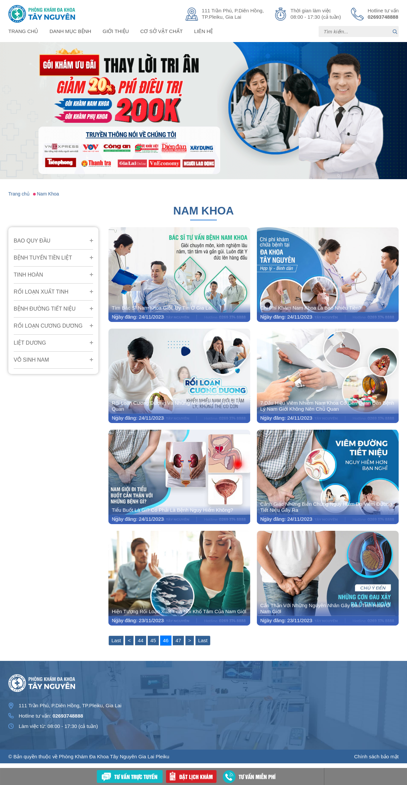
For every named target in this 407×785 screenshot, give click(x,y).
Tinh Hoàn (28, 275)
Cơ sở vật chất (161, 31)
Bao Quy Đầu (32, 241)
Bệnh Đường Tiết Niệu (45, 309)
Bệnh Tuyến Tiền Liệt (43, 258)
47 (178, 640)
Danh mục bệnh (70, 31)
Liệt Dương (30, 343)
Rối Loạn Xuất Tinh (41, 292)
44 (140, 640)
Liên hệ (203, 31)
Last (116, 640)
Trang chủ (23, 31)
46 (166, 640)
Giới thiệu (116, 31)
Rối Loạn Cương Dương (48, 326)
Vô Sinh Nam (31, 360)
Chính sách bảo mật (376, 756)
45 (153, 640)
